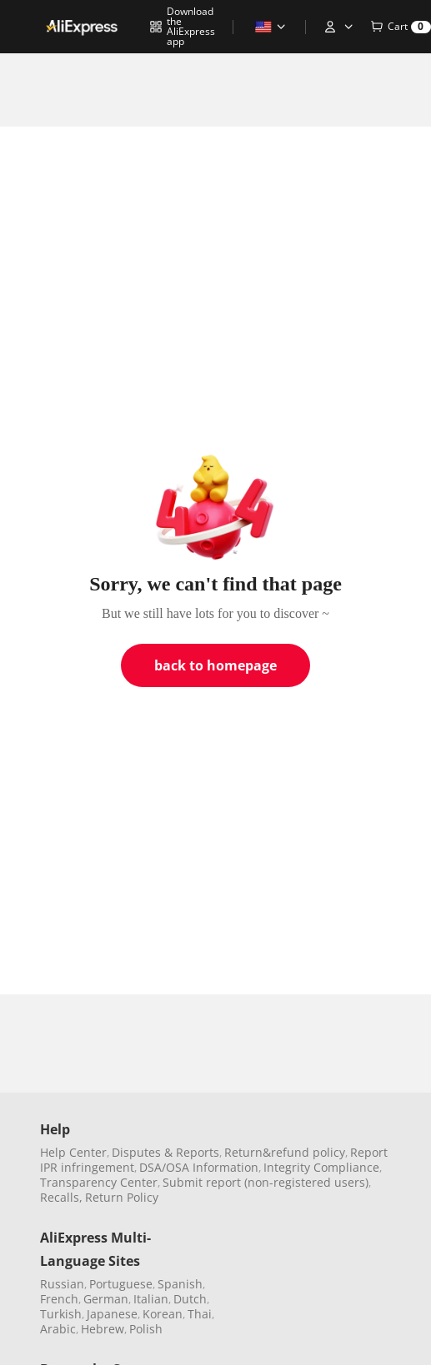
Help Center (73, 1152)
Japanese (112, 1314)
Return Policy (121, 1197)
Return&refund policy (284, 1152)
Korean (163, 1314)
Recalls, (61, 1197)
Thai (200, 1314)
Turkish (61, 1314)
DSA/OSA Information (198, 1167)
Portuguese (121, 1284)
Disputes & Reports (165, 1152)
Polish (146, 1329)
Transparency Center (99, 1182)
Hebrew (102, 1329)
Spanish (180, 1284)
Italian (150, 1299)
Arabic (58, 1329)
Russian (62, 1284)
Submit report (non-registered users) (265, 1182)
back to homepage (215, 665)
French (59, 1299)
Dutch (190, 1299)
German (105, 1299)
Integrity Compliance (321, 1167)
